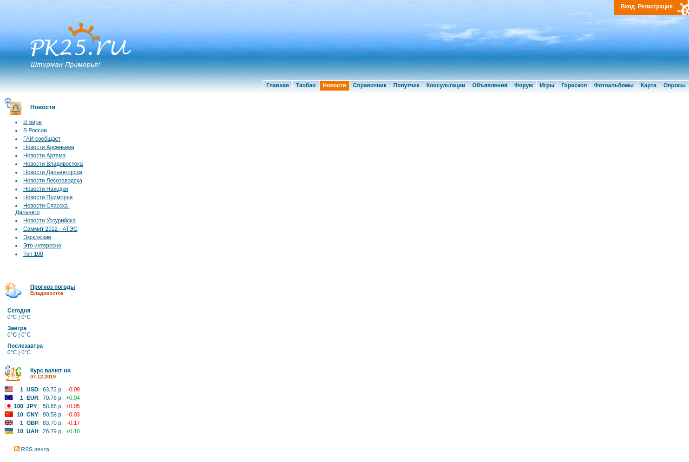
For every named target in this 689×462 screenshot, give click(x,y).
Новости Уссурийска (49, 220)
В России (35, 130)
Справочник (370, 85)
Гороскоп (574, 85)
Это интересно (42, 245)
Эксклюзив (37, 237)
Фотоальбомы (614, 85)
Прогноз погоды (52, 287)
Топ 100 (33, 254)
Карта (648, 85)
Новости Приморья (47, 197)
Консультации (446, 85)
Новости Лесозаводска (52, 180)
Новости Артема (44, 155)
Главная (277, 85)
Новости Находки (45, 189)
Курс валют (46, 370)
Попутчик (407, 85)
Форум (523, 85)
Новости (334, 85)
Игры (547, 85)
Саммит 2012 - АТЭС (50, 229)
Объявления (489, 85)
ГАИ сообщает (41, 139)
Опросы (674, 85)
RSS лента (35, 449)
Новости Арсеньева (48, 147)
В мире (32, 122)
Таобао (305, 85)
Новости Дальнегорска (52, 172)
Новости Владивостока (53, 164)
